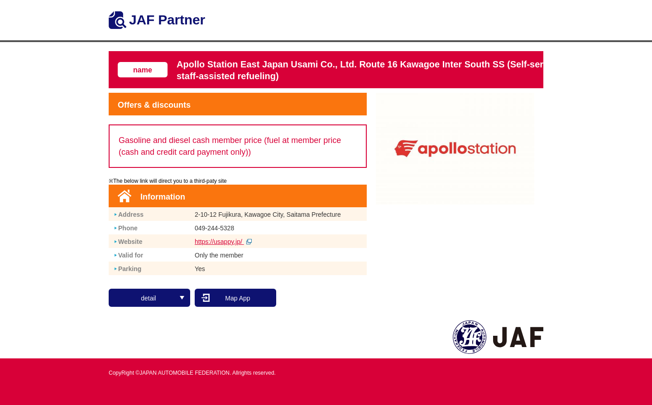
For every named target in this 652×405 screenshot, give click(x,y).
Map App (237, 298)
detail (162, 298)
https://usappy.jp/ (223, 241)
